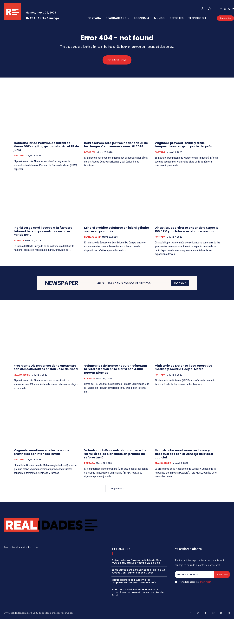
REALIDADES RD (92, 237)
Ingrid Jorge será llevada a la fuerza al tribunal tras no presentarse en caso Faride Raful (43, 231)
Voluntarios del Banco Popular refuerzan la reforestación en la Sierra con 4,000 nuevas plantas (115, 369)
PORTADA (19, 156)
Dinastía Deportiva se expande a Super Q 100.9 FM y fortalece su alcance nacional (186, 229)
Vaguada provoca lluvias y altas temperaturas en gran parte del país (183, 145)
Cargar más (117, 488)
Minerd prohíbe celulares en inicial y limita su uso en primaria (116, 229)
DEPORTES (90, 152)
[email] (194, 574)
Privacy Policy (204, 582)
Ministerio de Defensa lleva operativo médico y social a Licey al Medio (183, 367)
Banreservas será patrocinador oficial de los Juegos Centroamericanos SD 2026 (116, 145)
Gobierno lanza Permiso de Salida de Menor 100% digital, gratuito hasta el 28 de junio (46, 146)
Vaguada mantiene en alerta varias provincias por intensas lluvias (41, 452)
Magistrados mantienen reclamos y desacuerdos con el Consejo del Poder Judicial (184, 453)
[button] (209, 9)
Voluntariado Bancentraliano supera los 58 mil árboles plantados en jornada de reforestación (115, 453)
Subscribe (222, 574)
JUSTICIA (19, 240)
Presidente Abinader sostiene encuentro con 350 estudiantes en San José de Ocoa (46, 367)
